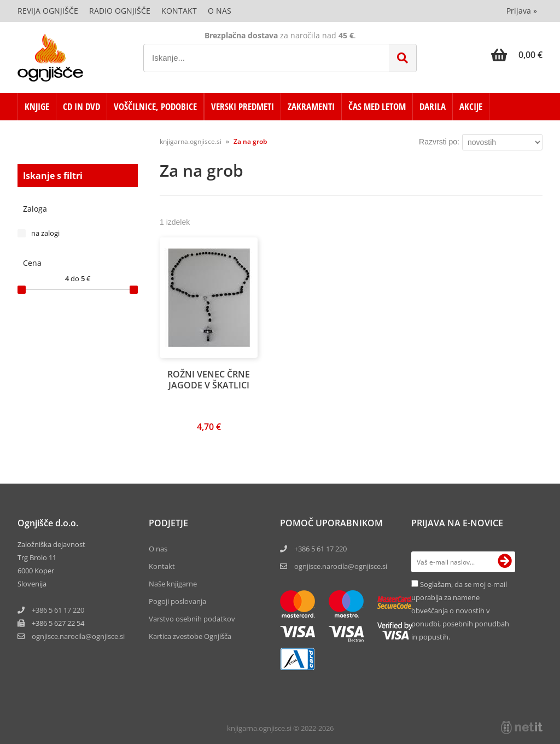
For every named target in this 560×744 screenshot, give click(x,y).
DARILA (432, 106)
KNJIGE (37, 106)
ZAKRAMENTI (311, 106)
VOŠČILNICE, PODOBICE (155, 106)
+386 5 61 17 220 (58, 610)
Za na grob (250, 141)
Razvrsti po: (439, 141)
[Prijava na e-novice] (504, 561)
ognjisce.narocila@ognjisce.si (340, 566)
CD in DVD (81, 106)
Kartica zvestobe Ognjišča (190, 636)
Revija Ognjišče (48, 10)
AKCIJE (470, 106)
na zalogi (45, 233)
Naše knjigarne (173, 584)
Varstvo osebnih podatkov (192, 619)
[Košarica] (516, 55)
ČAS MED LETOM (377, 106)
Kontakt (179, 10)
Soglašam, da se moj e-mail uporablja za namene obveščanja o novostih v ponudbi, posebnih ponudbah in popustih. (460, 610)
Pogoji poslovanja (177, 601)
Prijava (521, 10)
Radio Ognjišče (119, 10)
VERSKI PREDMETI (242, 106)
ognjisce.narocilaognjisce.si (78, 636)
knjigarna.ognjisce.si (190, 141)
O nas (219, 10)
